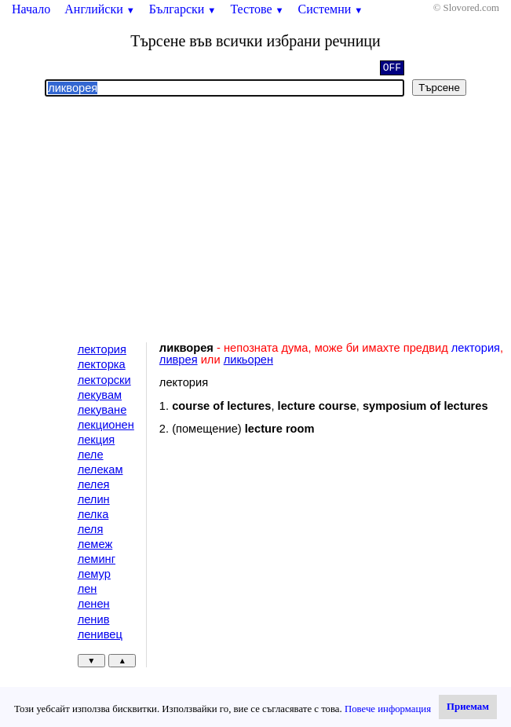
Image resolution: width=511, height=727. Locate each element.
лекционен (106, 424)
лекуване (102, 410)
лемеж (95, 544)
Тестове (256, 9)
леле (91, 454)
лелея (94, 484)
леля (91, 529)
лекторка (102, 364)
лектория (102, 349)
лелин (94, 499)
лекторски (104, 380)
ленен (94, 603)
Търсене (439, 87)
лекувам (100, 395)
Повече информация (388, 708)
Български (183, 9)
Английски (99, 9)
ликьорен (248, 359)
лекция (96, 439)
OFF (392, 69)
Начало (31, 9)
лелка (93, 514)
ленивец (100, 634)
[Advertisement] (255, 220)
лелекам (100, 469)
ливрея (178, 359)
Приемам (468, 706)
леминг (96, 559)
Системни (330, 9)
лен (87, 589)
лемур (94, 574)
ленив (94, 619)
